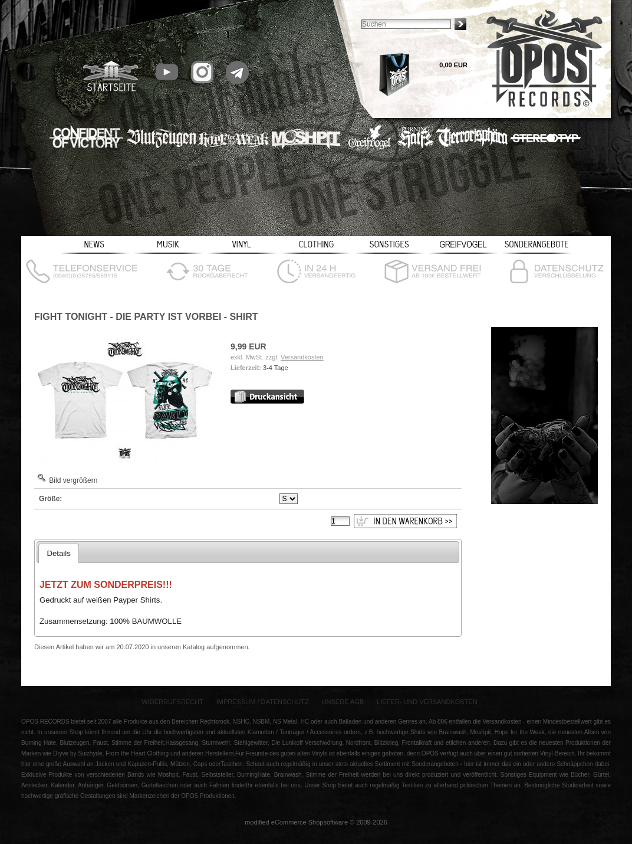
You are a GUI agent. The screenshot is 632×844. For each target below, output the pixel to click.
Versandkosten (302, 357)
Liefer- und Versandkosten (427, 701)
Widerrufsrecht (172, 701)
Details (58, 553)
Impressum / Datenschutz (262, 701)
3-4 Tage (275, 367)
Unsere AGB (343, 701)
